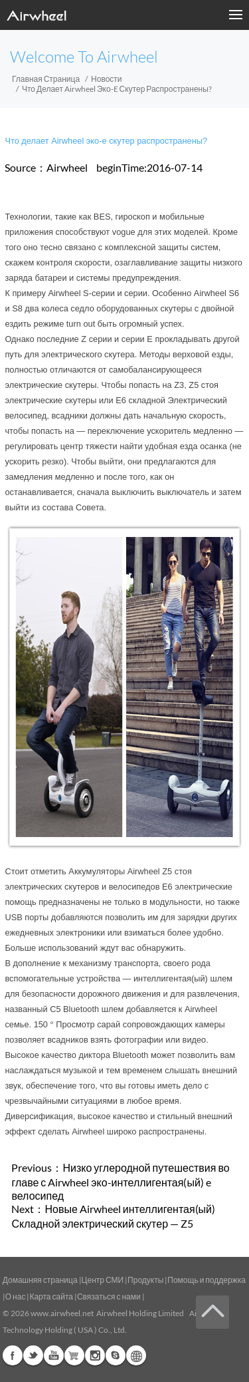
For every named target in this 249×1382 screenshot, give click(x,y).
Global (136, 1355)
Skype (115, 1355)
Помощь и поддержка (206, 1280)
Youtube (54, 1355)
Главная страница (46, 79)
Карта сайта (51, 1296)
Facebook (13, 1355)
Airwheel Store (74, 1355)
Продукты (145, 1280)
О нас (15, 1296)
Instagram (95, 1355)
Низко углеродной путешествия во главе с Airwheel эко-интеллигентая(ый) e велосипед (120, 1181)
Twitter (33, 1355)
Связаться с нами (109, 1296)
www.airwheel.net (62, 1313)
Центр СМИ (103, 1280)
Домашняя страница (40, 1280)
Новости (106, 79)
